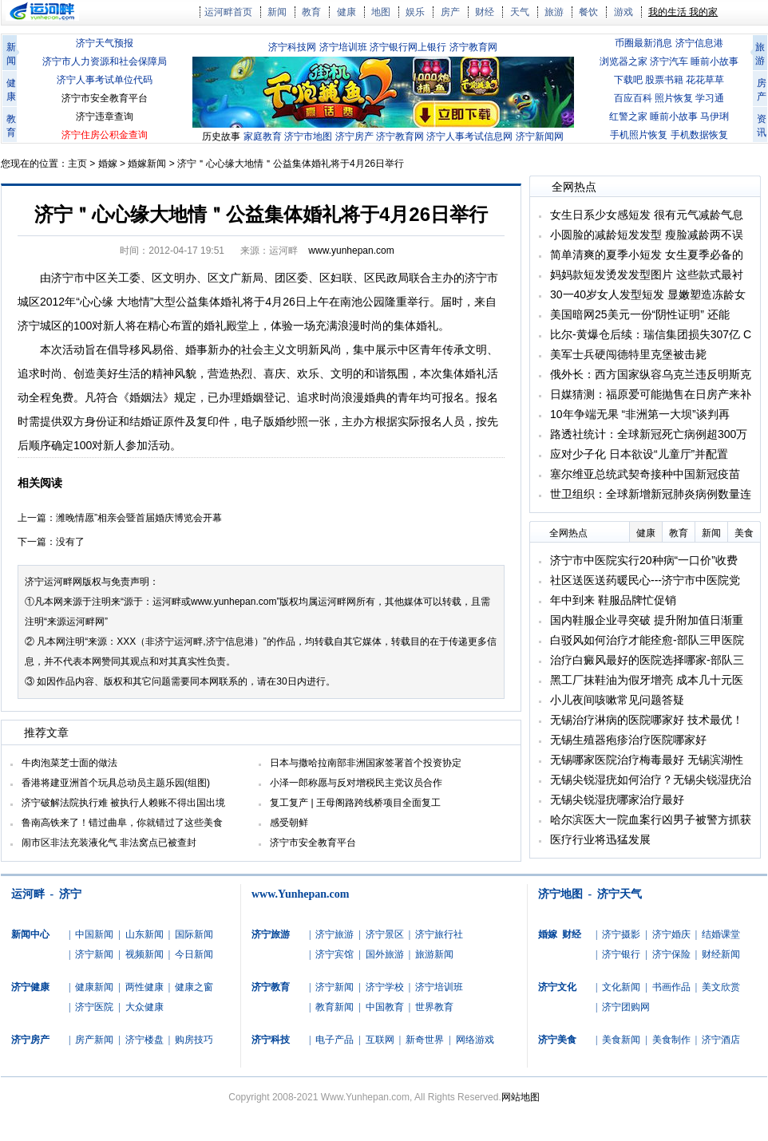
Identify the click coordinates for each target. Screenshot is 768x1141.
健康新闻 (94, 987)
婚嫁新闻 (147, 163)
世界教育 (434, 1007)
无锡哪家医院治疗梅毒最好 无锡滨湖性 (646, 759)
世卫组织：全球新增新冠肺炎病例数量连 (650, 494)
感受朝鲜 (289, 822)
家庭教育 (262, 136)
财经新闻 (721, 954)
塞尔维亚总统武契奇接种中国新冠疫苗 (645, 474)
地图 (380, 12)
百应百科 (633, 98)
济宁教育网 (473, 47)
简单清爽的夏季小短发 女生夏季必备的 (646, 254)
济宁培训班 (343, 47)
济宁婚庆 (671, 934)
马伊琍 (714, 116)
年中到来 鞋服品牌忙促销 (613, 600)
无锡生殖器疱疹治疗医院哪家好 (628, 739)
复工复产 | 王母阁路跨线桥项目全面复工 (355, 802)
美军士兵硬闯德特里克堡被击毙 (628, 354)
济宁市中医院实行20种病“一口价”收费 (644, 560)
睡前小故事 (714, 61)
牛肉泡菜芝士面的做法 (69, 762)
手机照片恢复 (638, 134)
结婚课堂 (721, 934)
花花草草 (705, 79)
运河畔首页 (228, 12)
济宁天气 (619, 894)
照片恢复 (674, 98)
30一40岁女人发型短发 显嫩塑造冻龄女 (648, 294)
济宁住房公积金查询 (104, 134)
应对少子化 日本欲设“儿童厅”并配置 (639, 454)
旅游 (554, 12)
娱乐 (415, 12)
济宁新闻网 (540, 136)
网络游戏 (475, 1039)
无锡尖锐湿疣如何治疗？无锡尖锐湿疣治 (650, 779)
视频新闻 (144, 954)
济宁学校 (385, 987)
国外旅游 (385, 954)
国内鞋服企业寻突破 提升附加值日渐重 (646, 620)
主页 (77, 163)
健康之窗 (194, 987)
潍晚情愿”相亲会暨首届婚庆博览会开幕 (139, 517)
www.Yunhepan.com (300, 894)
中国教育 (385, 1007)
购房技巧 (194, 1039)
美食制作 (671, 1039)
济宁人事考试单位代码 (104, 79)
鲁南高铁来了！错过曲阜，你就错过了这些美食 (122, 822)
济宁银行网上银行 (408, 47)
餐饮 (588, 12)
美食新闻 (621, 1039)
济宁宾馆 (334, 954)
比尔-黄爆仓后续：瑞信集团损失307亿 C (650, 334)
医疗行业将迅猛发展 (600, 839)
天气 (519, 12)
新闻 (277, 12)
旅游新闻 (434, 954)
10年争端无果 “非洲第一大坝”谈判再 (640, 414)
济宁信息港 (699, 43)
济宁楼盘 (144, 1039)
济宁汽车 (669, 61)
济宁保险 (671, 954)
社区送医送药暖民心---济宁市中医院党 (645, 580)
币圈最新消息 (643, 43)
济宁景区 (385, 934)
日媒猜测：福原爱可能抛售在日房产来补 (650, 394)
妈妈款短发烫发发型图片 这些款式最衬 (646, 274)
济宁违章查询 (104, 116)
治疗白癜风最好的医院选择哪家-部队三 (647, 659)
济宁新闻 (94, 954)
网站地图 (520, 1097)
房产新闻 (94, 1039)
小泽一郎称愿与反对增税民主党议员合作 (356, 782)
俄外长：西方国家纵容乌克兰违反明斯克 (650, 374)
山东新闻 (144, 934)
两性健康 (144, 987)
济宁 (70, 894)
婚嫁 (107, 163)
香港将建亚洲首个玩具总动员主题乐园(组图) (116, 782)
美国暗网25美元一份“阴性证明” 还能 (640, 314)
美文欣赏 (721, 987)
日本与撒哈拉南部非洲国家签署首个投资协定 (365, 762)
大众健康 (144, 1007)
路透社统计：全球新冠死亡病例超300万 (648, 434)
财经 (484, 12)
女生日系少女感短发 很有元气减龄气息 (646, 214)
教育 (311, 12)
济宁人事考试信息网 (469, 136)
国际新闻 (194, 934)
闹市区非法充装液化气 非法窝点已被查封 (109, 842)
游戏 (623, 12)
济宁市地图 (308, 136)
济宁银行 (621, 954)
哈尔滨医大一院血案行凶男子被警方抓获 (650, 819)
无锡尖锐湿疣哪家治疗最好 (617, 799)
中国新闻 (94, 934)
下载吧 (628, 79)
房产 (450, 12)
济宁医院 (94, 1007)
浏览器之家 (623, 61)
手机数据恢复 (699, 134)
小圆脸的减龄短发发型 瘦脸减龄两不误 (646, 234)
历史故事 (221, 136)
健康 (346, 12)
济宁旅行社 (439, 934)
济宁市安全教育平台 (104, 98)
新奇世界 (425, 1039)
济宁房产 (354, 136)
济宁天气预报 (104, 43)
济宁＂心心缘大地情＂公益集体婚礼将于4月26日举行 (290, 163)
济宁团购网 (626, 1007)
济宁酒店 (721, 1039)
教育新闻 (334, 1007)
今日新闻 (194, 954)
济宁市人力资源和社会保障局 (104, 61)
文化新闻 (621, 987)
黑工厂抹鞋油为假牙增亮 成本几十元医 (646, 679)
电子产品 (334, 1039)
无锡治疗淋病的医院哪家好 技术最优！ (646, 719)
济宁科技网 (292, 47)
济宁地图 (560, 894)
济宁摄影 (621, 934)
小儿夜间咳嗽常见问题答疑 (617, 699)
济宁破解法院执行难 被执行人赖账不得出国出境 (123, 802)
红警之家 (628, 116)
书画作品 (671, 987)
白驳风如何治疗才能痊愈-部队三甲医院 (647, 640)
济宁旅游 (334, 934)
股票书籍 (664, 79)
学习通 (709, 98)
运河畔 (28, 894)
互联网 (380, 1039)
